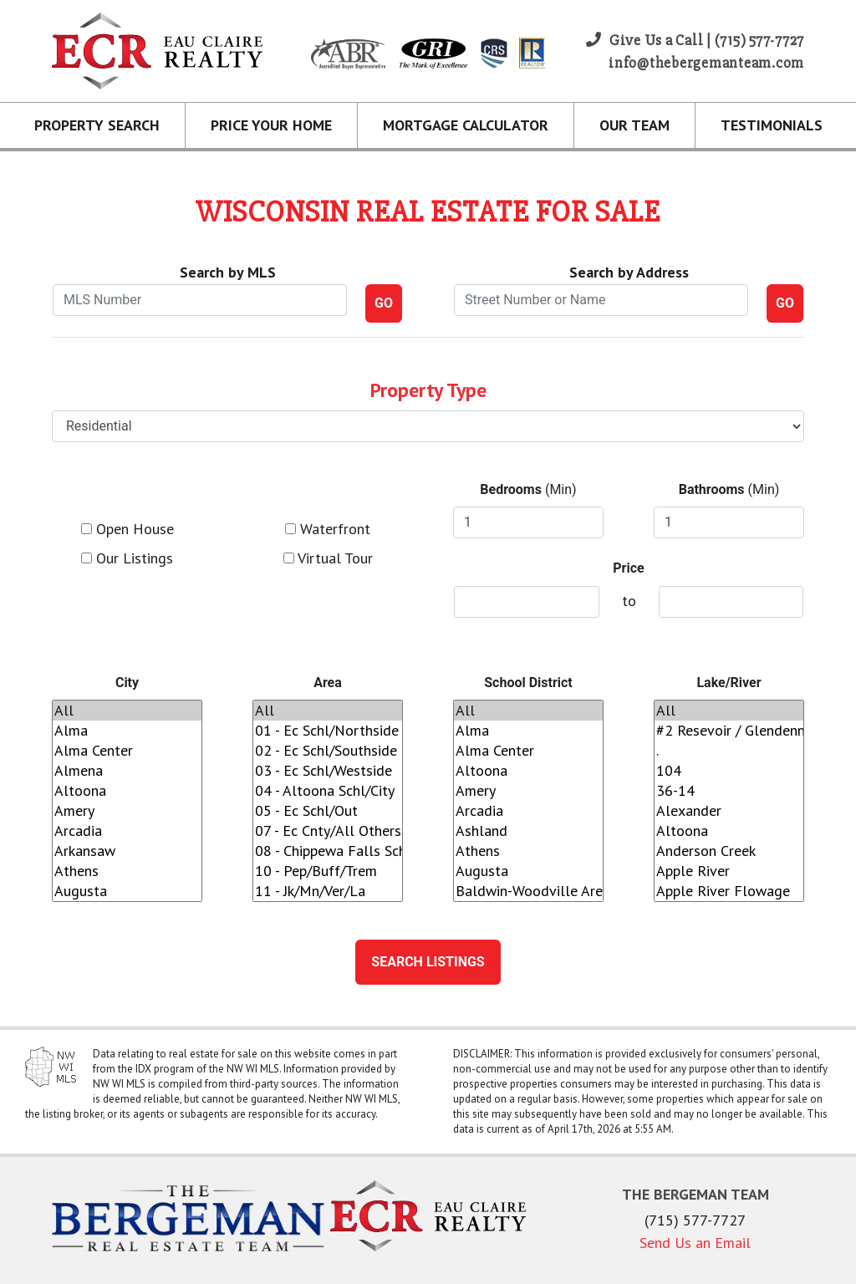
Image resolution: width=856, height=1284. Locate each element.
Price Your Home (271, 125)
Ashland (528, 831)
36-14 (729, 791)
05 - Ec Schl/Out (327, 811)
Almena (127, 771)
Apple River (729, 871)
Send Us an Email (695, 1242)
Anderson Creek (729, 851)
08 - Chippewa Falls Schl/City (327, 851)
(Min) (528, 489)
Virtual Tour (328, 558)
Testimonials (772, 125)
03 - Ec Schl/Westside (327, 771)
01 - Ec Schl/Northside (327, 731)
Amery (127, 811)
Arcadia (127, 831)
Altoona (127, 791)
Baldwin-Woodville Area (528, 891)
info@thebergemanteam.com (706, 63)
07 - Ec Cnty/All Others (327, 831)
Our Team (634, 125)
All (127, 711)
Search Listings (427, 962)
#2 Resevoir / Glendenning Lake (729, 731)
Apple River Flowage (729, 891)
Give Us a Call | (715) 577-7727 (695, 40)
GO (383, 303)
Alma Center (127, 751)
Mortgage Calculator (465, 125)
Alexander (729, 811)
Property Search (97, 125)
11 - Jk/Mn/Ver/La (327, 891)
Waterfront (327, 528)
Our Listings (127, 558)
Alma (127, 731)
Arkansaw (127, 851)
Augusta (127, 891)
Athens (127, 871)
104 (729, 771)
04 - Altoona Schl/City (327, 791)
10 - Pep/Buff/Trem (327, 871)
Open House (127, 528)
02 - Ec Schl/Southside (327, 751)
